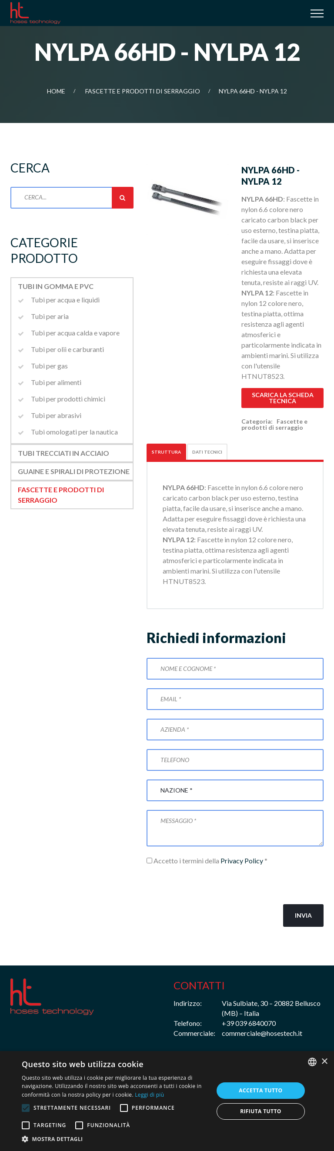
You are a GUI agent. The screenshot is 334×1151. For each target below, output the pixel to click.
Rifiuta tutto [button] (260, 1111)
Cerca (123, 198)
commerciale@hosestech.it (262, 1033)
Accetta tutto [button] (260, 1090)
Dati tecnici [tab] (207, 451)
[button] (115, 1139)
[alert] (167, 1101)
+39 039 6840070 (249, 1023)
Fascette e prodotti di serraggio (142, 91)
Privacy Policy (241, 860)
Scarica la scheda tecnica (283, 398)
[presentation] (213, 885)
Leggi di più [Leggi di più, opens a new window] (149, 1094)
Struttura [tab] (166, 451)
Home (56, 91)
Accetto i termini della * (207, 860)
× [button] (324, 1061)
